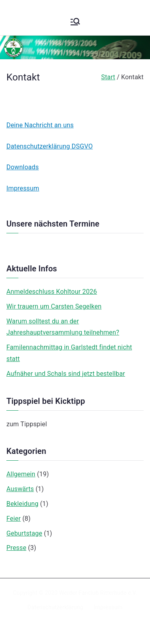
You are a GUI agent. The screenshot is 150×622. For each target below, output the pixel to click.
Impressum (22, 188)
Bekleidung (22, 504)
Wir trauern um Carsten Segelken (54, 306)
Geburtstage (24, 533)
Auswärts (20, 489)
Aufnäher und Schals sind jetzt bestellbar (65, 373)
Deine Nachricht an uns (40, 125)
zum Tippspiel (26, 424)
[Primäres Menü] (75, 21)
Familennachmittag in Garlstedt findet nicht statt (69, 353)
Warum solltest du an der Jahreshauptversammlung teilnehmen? (62, 327)
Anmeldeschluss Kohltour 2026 (51, 291)
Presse (16, 548)
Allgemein (20, 474)
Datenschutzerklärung (55, 607)
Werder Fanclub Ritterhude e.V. (98, 593)
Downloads (22, 167)
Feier (13, 518)
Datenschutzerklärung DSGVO (49, 146)
